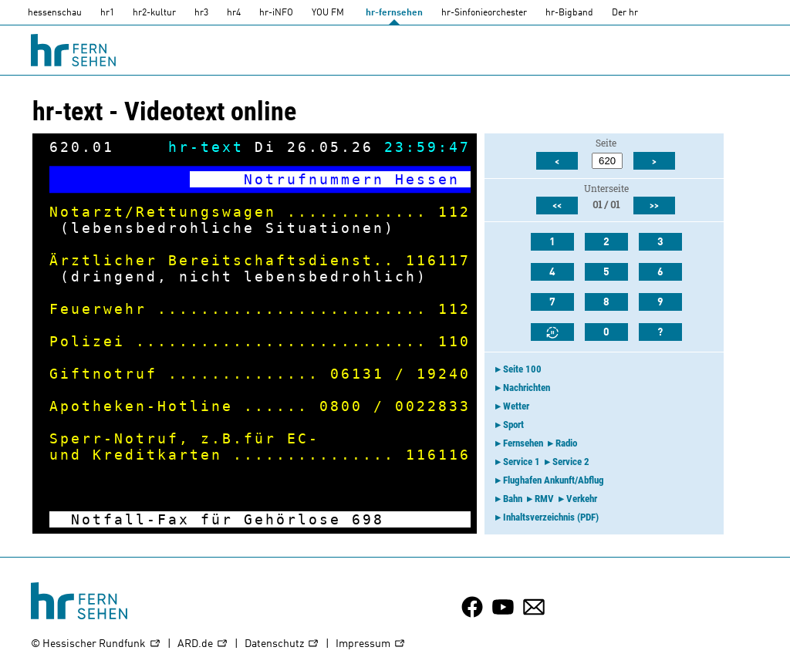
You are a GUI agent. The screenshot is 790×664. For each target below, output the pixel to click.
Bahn (512, 498)
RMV (544, 498)
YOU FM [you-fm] (328, 13)
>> (654, 206)
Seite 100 (522, 369)
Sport (513, 424)
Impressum (371, 644)
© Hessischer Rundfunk (96, 644)
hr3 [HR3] (201, 13)
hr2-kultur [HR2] (154, 13)
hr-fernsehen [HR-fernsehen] (394, 13)
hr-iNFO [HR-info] (276, 13)
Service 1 (521, 461)
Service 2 (570, 461)
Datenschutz (282, 644)
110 (454, 341)
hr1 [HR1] (107, 13)
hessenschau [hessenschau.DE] (55, 13)
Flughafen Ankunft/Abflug (553, 480)
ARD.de (202, 644)
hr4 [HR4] (234, 13)
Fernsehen (523, 443)
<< (557, 206)
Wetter (516, 406)
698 (368, 519)
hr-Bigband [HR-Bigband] (569, 13)
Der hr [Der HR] (625, 13)
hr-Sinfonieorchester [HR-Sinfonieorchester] (484, 13)
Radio (566, 443)
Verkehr (581, 498)
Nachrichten (526, 387)
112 (454, 212)
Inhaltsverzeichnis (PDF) (551, 517)
